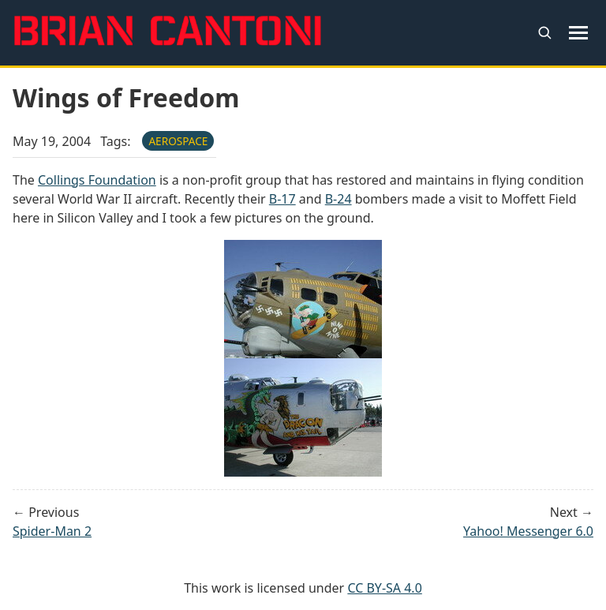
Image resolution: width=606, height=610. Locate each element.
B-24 (338, 199)
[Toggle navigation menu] (578, 32)
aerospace (178, 140)
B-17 (282, 199)
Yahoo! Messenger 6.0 (528, 531)
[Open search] (545, 33)
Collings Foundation (97, 180)
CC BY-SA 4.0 (384, 588)
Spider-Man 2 (52, 531)
